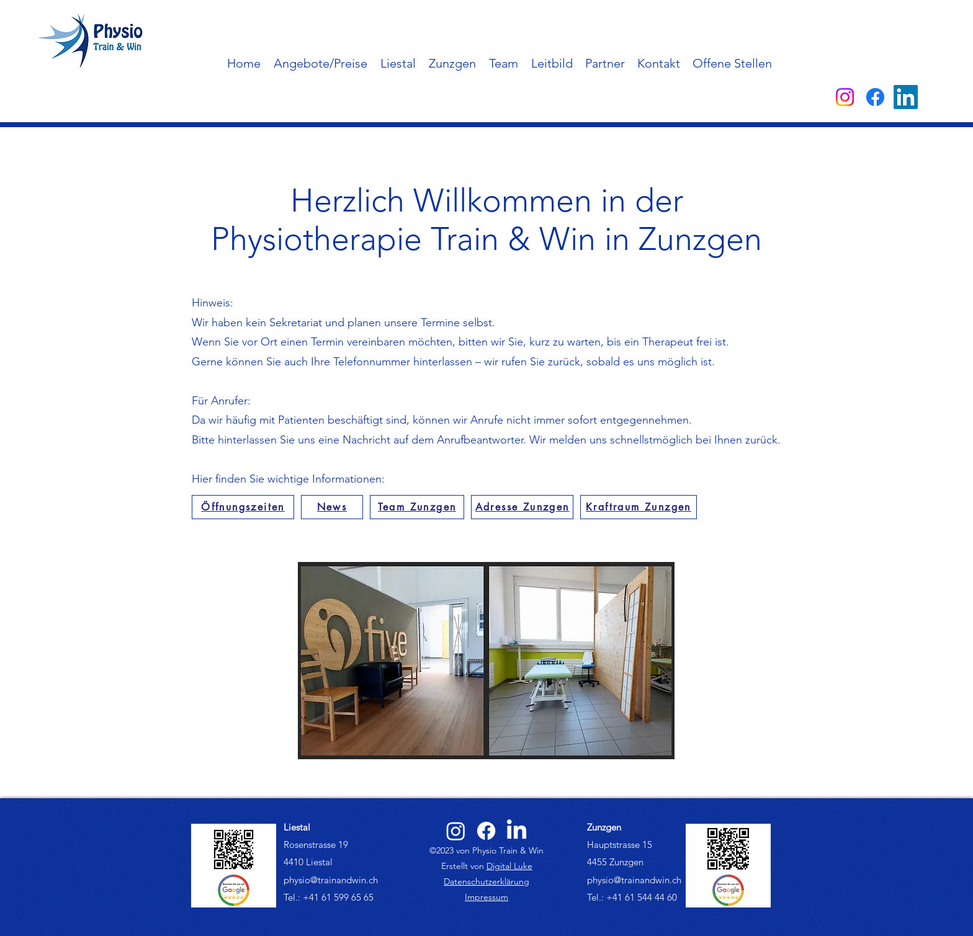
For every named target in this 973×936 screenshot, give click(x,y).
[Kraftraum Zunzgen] (638, 507)
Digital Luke (509, 865)
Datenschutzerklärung (486, 881)
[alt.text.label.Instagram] (845, 97)
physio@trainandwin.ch (331, 880)
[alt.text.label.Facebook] (875, 97)
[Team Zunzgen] (417, 507)
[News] (332, 507)
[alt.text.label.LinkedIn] (906, 97)
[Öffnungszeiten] (243, 507)
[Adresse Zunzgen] (522, 507)
